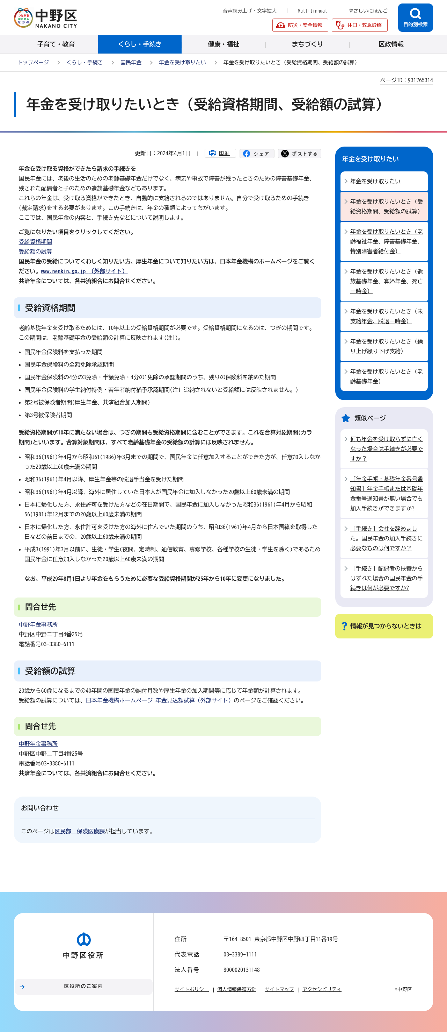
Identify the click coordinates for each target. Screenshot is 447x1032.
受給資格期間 (35, 242)
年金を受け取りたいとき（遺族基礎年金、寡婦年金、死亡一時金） (386, 281)
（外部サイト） (84, 271)
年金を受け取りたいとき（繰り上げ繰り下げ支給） (386, 346)
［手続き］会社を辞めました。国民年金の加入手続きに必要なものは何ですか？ (386, 538)
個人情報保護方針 (236, 989)
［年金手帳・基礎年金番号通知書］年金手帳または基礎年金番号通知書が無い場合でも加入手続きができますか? (386, 493)
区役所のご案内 (83, 986)
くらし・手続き (84, 62)
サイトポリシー (192, 989)
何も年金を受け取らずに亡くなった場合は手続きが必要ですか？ (386, 448)
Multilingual (312, 10)
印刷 (224, 153)
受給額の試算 (35, 251)
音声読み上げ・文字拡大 (250, 10)
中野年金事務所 (38, 624)
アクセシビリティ (322, 989)
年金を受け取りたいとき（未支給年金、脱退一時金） (386, 316)
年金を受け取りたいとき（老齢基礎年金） (386, 376)
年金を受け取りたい (182, 62)
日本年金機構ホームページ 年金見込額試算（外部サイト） (160, 700)
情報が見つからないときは (386, 626)
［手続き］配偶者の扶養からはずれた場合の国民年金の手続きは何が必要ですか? (386, 578)
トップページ (33, 62)
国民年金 (130, 62)
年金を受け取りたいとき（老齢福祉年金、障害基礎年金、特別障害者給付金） (386, 241)
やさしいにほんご (368, 10)
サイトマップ (279, 989)
